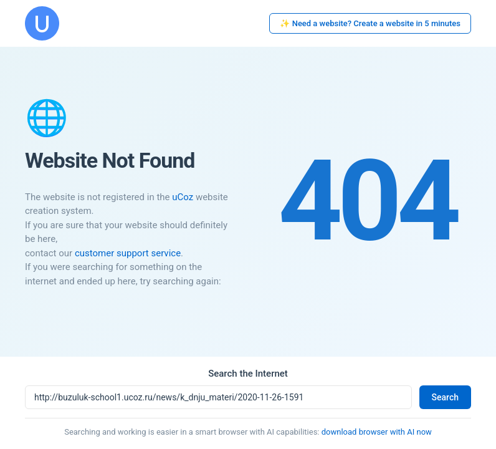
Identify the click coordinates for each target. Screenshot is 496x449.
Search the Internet (248, 373)
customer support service (128, 253)
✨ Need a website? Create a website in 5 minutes (370, 23)
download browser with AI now (377, 432)
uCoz (182, 197)
